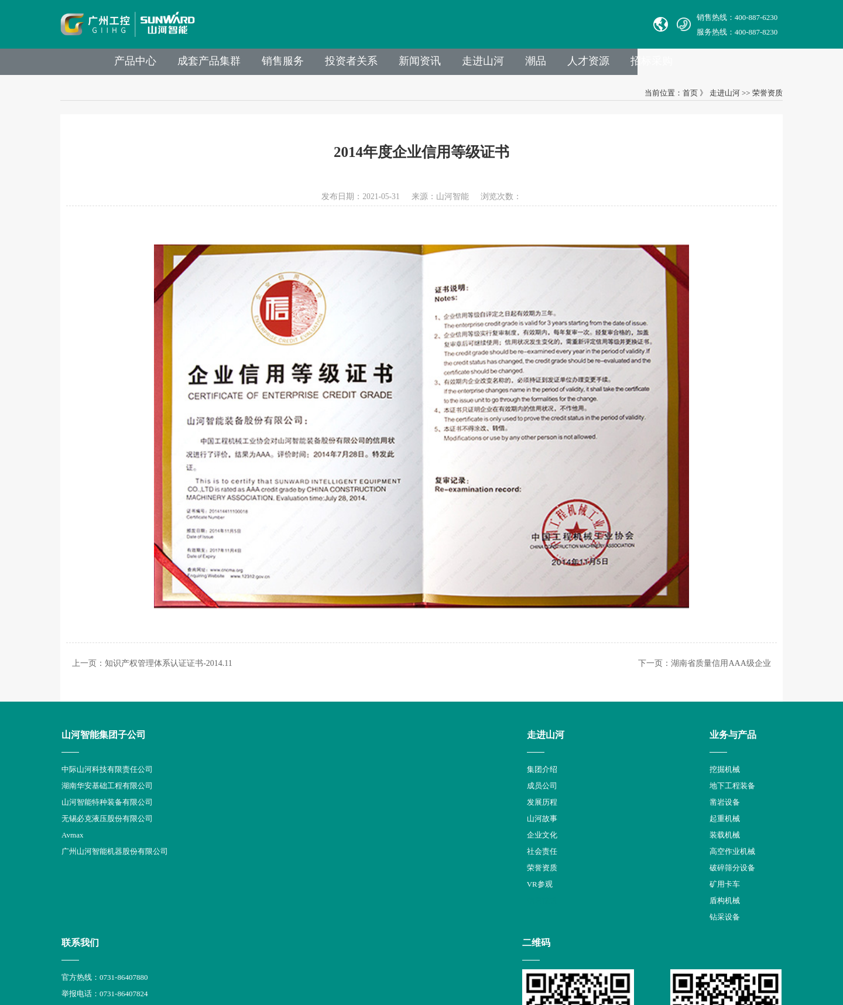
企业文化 (231, 832)
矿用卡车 (316, 881)
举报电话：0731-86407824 (429, 783)
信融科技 (633, 952)
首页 (680, 98)
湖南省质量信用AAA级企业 (711, 659)
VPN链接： (406, 881)
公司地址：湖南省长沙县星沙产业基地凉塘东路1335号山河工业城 (496, 865)
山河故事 (231, 816)
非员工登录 (480, 881)
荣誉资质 (757, 98)
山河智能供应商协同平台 (428, 898)
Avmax (81, 832)
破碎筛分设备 (324, 865)
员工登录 (441, 881)
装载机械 (316, 832)
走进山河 (564, 65)
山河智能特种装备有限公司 (116, 799)
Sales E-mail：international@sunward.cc (449, 799)
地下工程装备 (324, 783)
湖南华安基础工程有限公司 (116, 783)
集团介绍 (231, 767)
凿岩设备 (316, 799)
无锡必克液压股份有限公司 (116, 816)
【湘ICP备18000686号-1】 (533, 952)
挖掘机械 (316, 767)
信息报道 (231, 898)
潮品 (619, 65)
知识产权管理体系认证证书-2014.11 (178, 659)
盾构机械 (316, 898)
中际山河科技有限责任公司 (116, 767)
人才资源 (674, 65)
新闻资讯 (499, 65)
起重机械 (316, 816)
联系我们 (404, 732)
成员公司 (231, 783)
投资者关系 (428, 65)
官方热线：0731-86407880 (429, 767)
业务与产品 (324, 732)
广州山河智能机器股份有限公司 (123, 849)
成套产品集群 (281, 65)
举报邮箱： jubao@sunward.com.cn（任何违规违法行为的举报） (492, 849)
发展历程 (231, 799)
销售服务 (357, 65)
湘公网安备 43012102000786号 (431, 952)
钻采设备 (316, 914)
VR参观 (229, 881)
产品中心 (205, 65)
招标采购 (740, 65)
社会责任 (231, 849)
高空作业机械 (324, 849)
